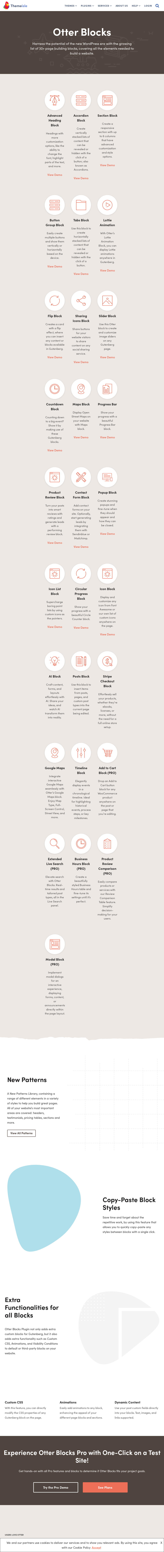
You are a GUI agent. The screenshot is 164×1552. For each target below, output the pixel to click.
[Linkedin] (35, 1522)
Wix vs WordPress (97, 1526)
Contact (66, 1526)
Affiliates (67, 1520)
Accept (96, 1547)
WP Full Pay (118, 1509)
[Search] (157, 6)
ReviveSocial (119, 1520)
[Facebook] (10, 1522)
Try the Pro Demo (55, 1222)
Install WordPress (97, 1509)
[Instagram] (43, 1522)
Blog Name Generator (99, 1520)
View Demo (29, 149)
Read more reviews (80, 1426)
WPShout (117, 1515)
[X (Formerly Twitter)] (19, 1522)
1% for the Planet (71, 1509)
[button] (76, 6)
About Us (122, 5)
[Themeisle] (15, 5)
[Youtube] (27, 1522)
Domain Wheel (120, 1526)
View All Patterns (21, 868)
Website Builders (96, 1515)
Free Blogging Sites (98, 1503)
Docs (65, 1515)
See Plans (105, 1222)
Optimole (117, 1503)
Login (148, 5)
